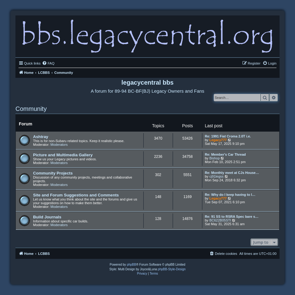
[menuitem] (48, 63)
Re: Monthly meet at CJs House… (232, 173)
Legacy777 (218, 140)
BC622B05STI (220, 220)
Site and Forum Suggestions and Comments (76, 195)
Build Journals (47, 217)
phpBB (131, 264)
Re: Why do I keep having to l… (230, 194)
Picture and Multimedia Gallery (63, 155)
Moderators (59, 144)
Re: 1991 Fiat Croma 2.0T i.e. (228, 136)
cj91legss (216, 176)
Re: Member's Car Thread (225, 154)
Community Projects (53, 173)
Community (31, 108)
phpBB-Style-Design (172, 269)
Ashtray (40, 136)
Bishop (214, 158)
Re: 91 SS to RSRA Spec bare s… (232, 216)
